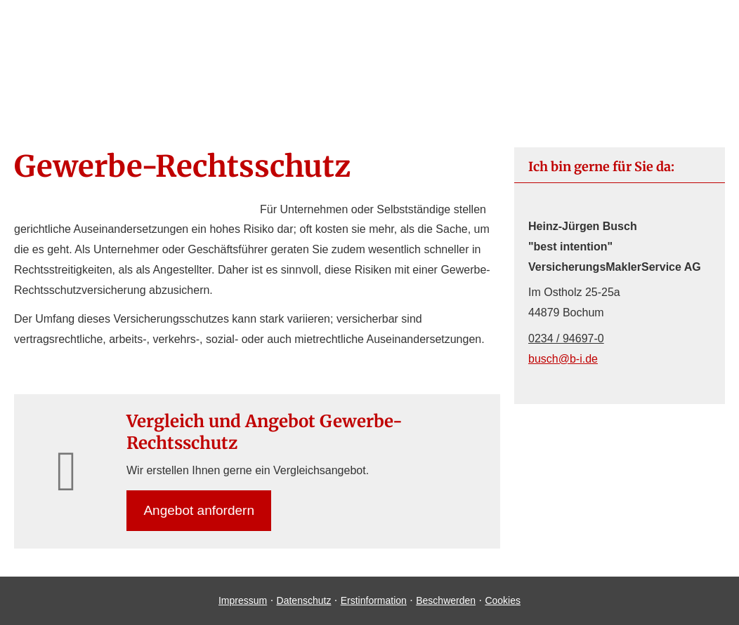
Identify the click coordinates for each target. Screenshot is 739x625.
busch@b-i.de (563, 359)
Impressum (242, 600)
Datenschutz (304, 600)
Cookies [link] (503, 600)
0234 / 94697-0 (566, 338)
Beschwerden (446, 600)
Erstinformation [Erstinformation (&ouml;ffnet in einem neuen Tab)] (374, 600)
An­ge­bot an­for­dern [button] (199, 510)
